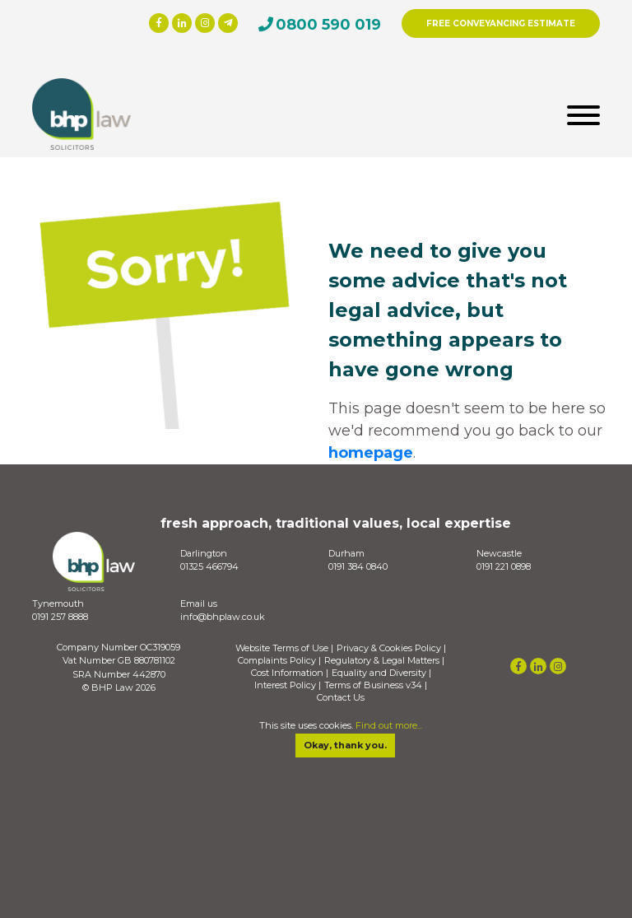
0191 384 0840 (358, 566)
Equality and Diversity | (381, 673)
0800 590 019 (328, 25)
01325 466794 (209, 566)
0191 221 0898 (503, 566)
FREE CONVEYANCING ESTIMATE (500, 23)
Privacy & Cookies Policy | (391, 648)
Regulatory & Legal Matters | (384, 660)
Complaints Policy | (279, 660)
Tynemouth (58, 603)
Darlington (203, 553)
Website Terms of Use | (284, 648)
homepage (370, 453)
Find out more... (389, 725)
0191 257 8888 (60, 616)
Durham (346, 553)
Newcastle (499, 553)
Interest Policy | (287, 685)
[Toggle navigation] (583, 114)
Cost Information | (289, 673)
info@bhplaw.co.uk (222, 616)
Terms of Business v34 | (375, 685)
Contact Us (341, 697)
